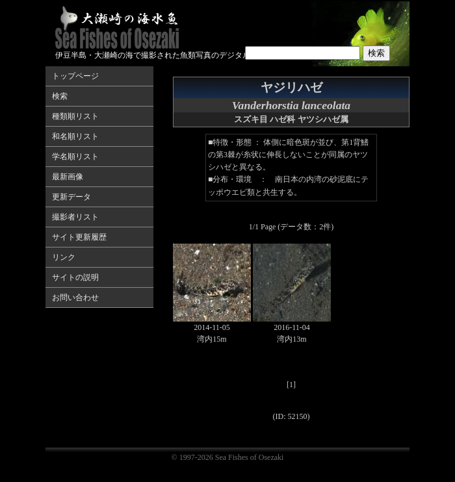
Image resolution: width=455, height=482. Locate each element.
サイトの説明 (75, 277)
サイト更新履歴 (79, 237)
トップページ (75, 76)
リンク (63, 257)
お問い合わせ (75, 297)
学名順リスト (75, 156)
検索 (60, 96)
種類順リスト (75, 116)
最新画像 (67, 176)
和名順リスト (75, 136)
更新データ (71, 196)
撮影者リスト (75, 217)
